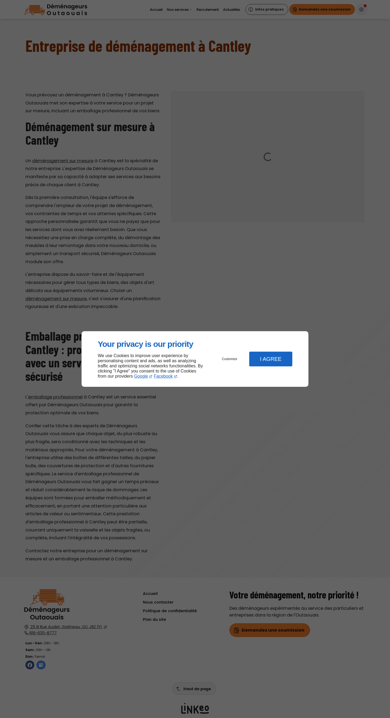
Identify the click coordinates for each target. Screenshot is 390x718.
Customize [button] (229, 359)
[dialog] (195, 359)
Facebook (163, 376)
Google (141, 376)
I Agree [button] (270, 359)
